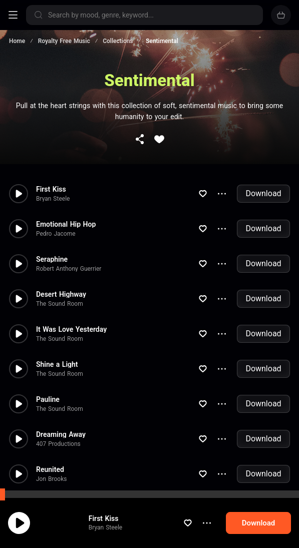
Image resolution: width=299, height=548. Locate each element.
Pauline (48, 367)
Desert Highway (61, 262)
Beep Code (51, 482)
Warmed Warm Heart (69, 472)
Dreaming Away (61, 402)
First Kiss (51, 157)
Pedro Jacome (56, 202)
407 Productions (58, 412)
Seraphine (52, 227)
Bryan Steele (53, 167)
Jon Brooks (51, 447)
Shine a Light (57, 332)
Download (263, 162)
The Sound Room (59, 272)
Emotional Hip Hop (66, 192)
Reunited (50, 437)
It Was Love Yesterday (71, 297)
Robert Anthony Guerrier (68, 237)
